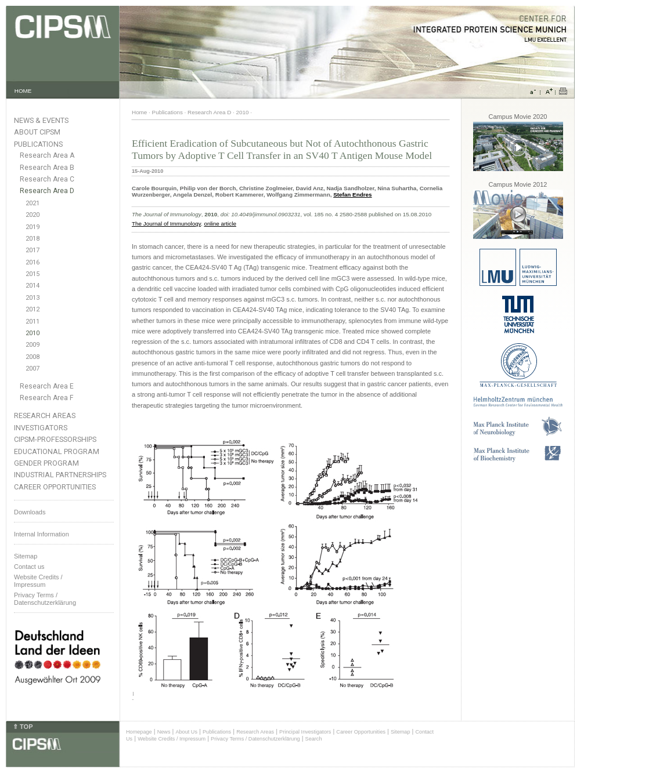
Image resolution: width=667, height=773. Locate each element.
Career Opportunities (55, 486)
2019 (32, 227)
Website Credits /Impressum (38, 581)
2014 (32, 285)
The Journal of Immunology (166, 223)
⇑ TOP (23, 726)
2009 (32, 345)
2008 (32, 357)
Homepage (139, 732)
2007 (32, 368)
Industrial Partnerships (60, 474)
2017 (32, 250)
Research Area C (47, 179)
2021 (32, 203)
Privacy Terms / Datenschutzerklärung (45, 598)
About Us (186, 732)
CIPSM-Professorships (55, 439)
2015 (32, 274)
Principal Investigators (305, 732)
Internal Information (41, 534)
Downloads (29, 512)
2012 (32, 309)
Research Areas (44, 415)
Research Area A (47, 155)
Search (313, 739)
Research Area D (47, 191)
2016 (32, 262)
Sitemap (25, 556)
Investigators (40, 427)
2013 (32, 298)
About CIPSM (37, 132)
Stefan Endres (352, 194)
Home (139, 112)
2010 (32, 333)
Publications (38, 144)
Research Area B (47, 168)
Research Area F (47, 398)
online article (220, 223)
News (164, 732)
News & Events (41, 120)
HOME (23, 91)
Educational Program (56, 451)
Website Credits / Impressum (171, 739)
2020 (32, 215)
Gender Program (46, 463)
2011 (32, 321)
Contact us (29, 566)
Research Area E (47, 386)
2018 (32, 238)
